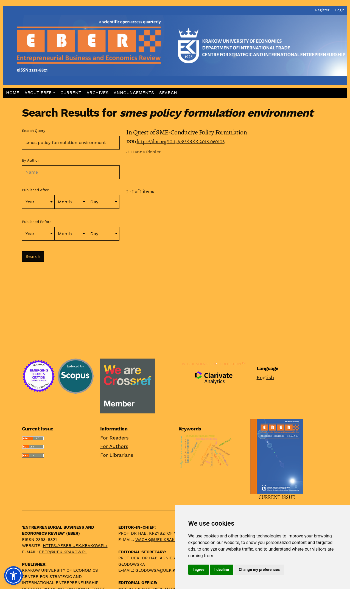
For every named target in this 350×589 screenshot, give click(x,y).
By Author (30, 160)
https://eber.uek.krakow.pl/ (75, 545)
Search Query (33, 131)
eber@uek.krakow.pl (63, 551)
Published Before (37, 222)
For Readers (114, 438)
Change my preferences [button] (259, 569)
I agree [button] (199, 569)
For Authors (114, 446)
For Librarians (116, 455)
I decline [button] (221, 569)
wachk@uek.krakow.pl (161, 539)
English (265, 377)
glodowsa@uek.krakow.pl (165, 570)
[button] (40, 93)
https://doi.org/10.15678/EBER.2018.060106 (181, 141)
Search (33, 256)
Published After (35, 190)
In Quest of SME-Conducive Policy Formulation (186, 132)
